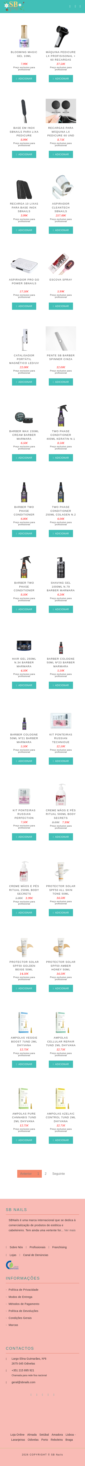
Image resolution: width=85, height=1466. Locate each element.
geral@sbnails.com (23, 1382)
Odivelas (33, 1439)
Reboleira (57, 1439)
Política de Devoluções (22, 1310)
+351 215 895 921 (23, 1370)
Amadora (58, 1434)
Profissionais (38, 1247)
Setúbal (44, 1434)
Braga (69, 1439)
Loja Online (17, 1434)
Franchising (59, 1247)
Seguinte (58, 1173)
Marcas (12, 1325)
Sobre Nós (16, 1247)
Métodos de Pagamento (22, 1303)
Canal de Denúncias (35, 1255)
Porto (45, 1439)
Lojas (13, 1255)
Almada (32, 1434)
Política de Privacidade (22, 1289)
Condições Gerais (19, 1317)
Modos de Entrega (19, 1296)
